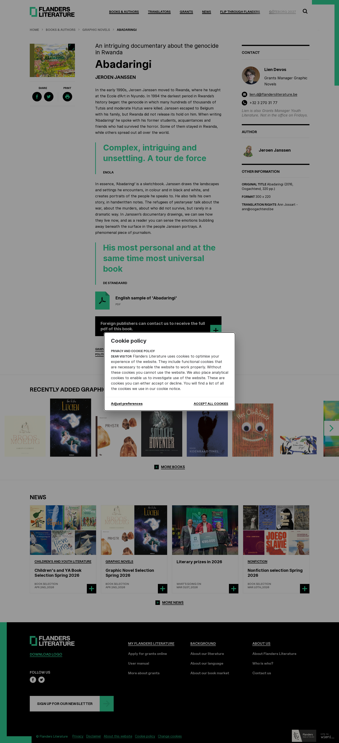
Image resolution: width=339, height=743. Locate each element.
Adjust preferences (127, 404)
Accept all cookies (211, 404)
